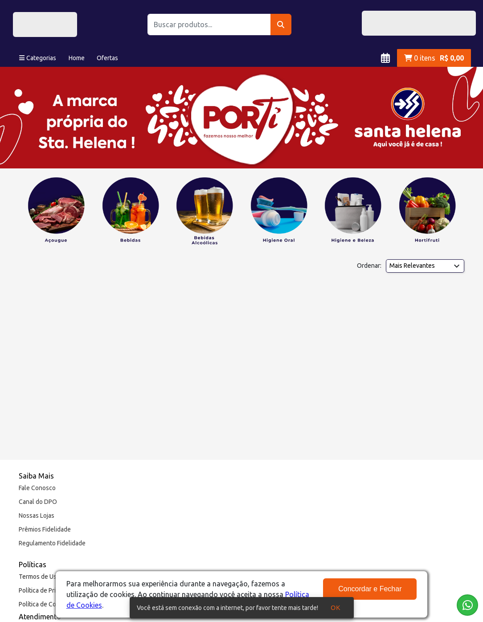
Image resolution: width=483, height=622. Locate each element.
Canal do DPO (38, 501)
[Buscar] (280, 24)
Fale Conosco (37, 487)
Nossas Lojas (36, 515)
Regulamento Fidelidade (52, 543)
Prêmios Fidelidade (45, 529)
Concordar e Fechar (369, 589)
